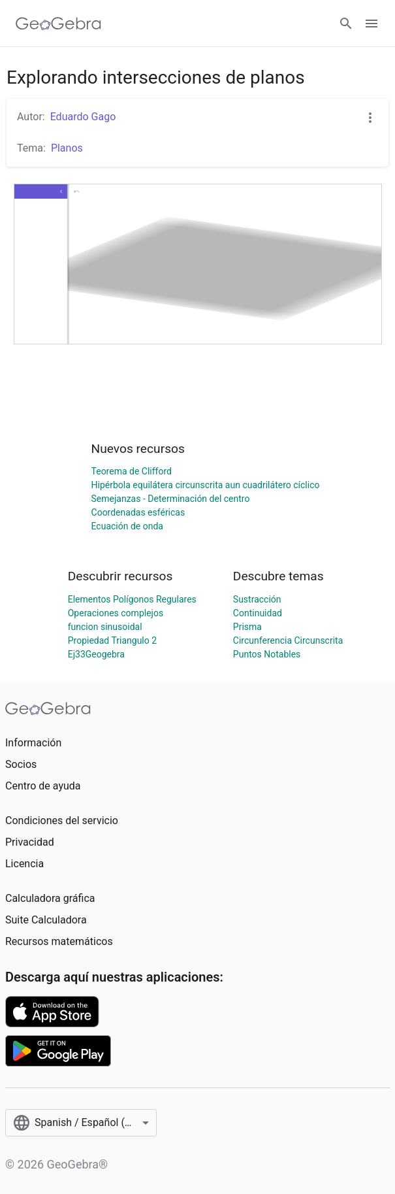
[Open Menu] (371, 23)
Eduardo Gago (83, 116)
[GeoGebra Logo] (58, 23)
